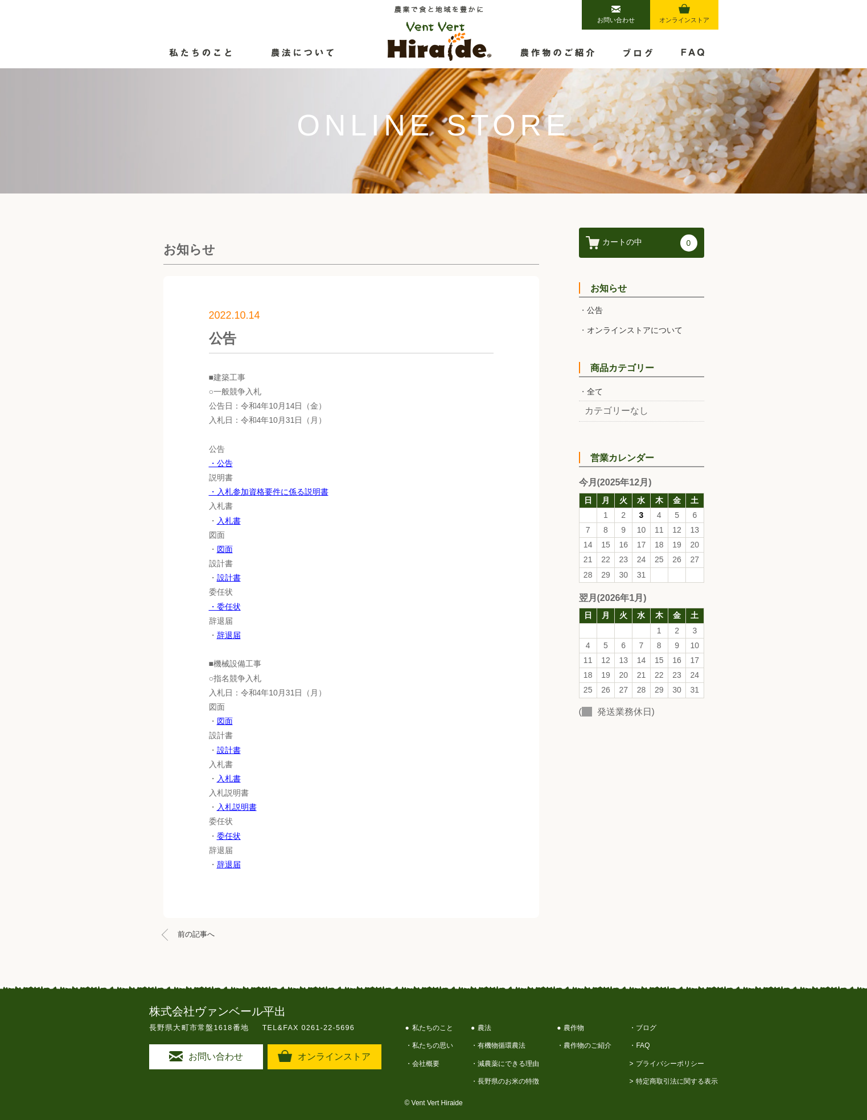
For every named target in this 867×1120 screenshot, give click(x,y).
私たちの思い (432, 1045)
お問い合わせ (616, 14)
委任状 (229, 836)
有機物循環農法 (501, 1045)
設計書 (229, 577)
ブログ (646, 1028)
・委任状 (225, 606)
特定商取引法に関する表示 (677, 1081)
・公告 (221, 463)
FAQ (643, 1045)
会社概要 (425, 1064)
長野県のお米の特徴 (508, 1081)
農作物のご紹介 (587, 1045)
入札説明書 (237, 807)
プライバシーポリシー (670, 1064)
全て (595, 391)
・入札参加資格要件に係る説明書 (268, 491)
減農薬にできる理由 (508, 1064)
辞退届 (229, 635)
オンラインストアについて (635, 330)
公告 (595, 310)
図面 (225, 549)
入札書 (229, 520)
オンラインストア (684, 13)
